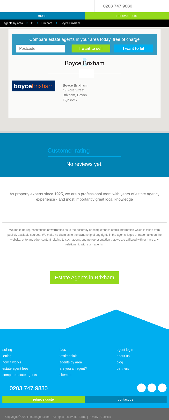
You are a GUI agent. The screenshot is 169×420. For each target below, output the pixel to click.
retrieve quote (126, 16)
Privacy (93, 417)
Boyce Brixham (70, 23)
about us (123, 356)
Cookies (106, 417)
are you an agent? (73, 368)
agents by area (70, 362)
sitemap (65, 375)
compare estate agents (19, 375)
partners (123, 368)
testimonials (68, 356)
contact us (125, 399)
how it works (11, 362)
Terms (82, 417)
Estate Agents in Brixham (84, 277)
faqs (62, 350)
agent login (125, 350)
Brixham (47, 23)
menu (42, 16)
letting (6, 356)
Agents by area (13, 23)
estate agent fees (15, 368)
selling (7, 350)
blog (120, 362)
